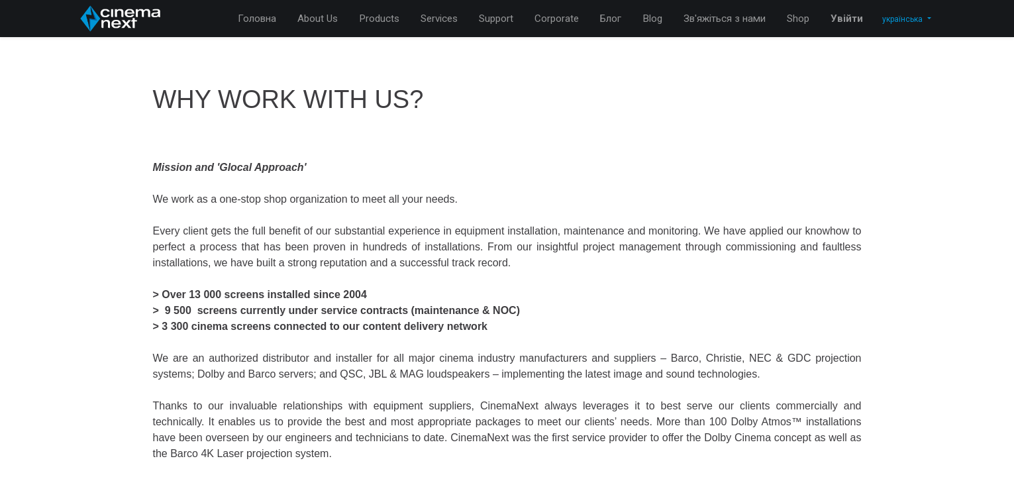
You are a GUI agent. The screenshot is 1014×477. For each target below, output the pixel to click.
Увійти (847, 19)
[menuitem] (257, 19)
